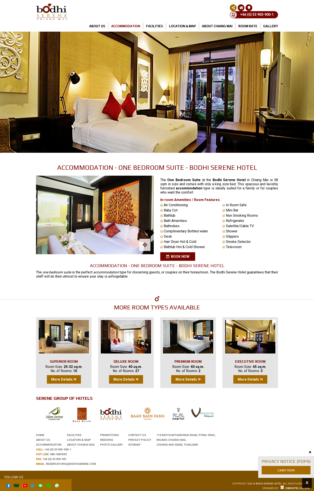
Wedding (106, 439)
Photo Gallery (111, 444)
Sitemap (134, 444)
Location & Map (182, 26)
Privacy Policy (139, 439)
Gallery (270, 26)
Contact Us (137, 435)
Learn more (286, 470)
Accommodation (125, 26)
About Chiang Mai (217, 26)
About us (97, 26)
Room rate (247, 26)
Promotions (109, 435)
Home (40, 435)
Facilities (154, 26)
